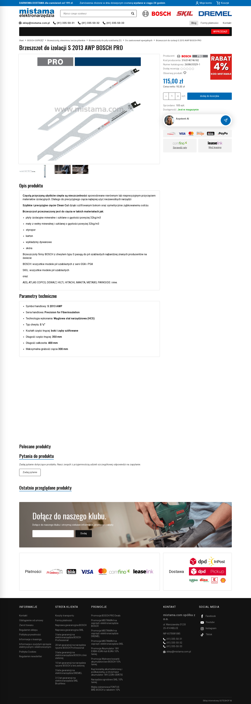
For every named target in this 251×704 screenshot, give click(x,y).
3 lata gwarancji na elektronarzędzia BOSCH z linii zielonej (71, 655)
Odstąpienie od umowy (31, 620)
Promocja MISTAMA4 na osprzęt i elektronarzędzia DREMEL (104, 633)
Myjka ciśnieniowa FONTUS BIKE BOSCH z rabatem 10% (105, 688)
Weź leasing (214, 147)
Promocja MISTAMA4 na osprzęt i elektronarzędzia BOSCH (104, 623)
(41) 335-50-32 (90, 22)
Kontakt (227, 22)
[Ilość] (172, 96)
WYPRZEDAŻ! (220, 31)
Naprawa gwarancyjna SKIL (69, 630)
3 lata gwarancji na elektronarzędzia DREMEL (68, 671)
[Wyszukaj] (133, 13)
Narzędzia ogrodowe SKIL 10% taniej (107, 681)
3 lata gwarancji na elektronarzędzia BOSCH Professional (68, 637)
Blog (193, 22)
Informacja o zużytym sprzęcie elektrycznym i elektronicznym (35, 645)
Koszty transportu (64, 615)
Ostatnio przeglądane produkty (45, 487)
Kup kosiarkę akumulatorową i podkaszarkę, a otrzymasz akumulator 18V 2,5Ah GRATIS (107, 672)
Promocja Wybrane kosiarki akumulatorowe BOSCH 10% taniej (106, 662)
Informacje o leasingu (30, 639)
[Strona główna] (36, 13)
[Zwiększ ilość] (166, 96)
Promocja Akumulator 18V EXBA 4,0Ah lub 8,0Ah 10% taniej (105, 651)
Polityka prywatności (30, 634)
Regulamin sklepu (28, 630)
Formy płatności (209, 22)
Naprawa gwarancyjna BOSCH (71, 625)
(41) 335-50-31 (66, 22)
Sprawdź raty (180, 147)
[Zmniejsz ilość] (178, 96)
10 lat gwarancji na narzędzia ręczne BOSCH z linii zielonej (70, 664)
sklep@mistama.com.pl (36, 22)
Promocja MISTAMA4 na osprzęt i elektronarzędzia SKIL (107, 642)
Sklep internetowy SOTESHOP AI (217, 701)
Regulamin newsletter (30, 656)
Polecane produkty (35, 446)
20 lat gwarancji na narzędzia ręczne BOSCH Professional (70, 646)
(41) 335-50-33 (115, 22)
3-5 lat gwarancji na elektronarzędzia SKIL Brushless (66, 681)
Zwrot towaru (26, 625)
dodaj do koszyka (209, 96)
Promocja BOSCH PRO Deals (105, 615)
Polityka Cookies (27, 651)
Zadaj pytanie (30, 472)
